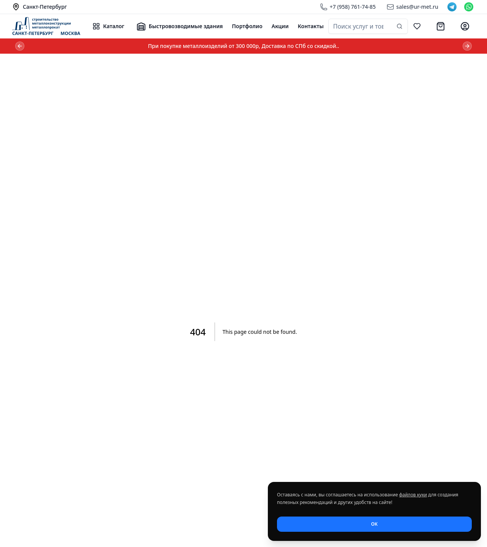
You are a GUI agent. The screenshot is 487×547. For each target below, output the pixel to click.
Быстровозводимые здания (180, 26)
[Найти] (399, 26)
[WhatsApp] (469, 7)
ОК (374, 524)
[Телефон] (348, 7)
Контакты (311, 26)
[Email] (412, 7)
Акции (280, 26)
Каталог (108, 26)
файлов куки (413, 494)
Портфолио (247, 26)
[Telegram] (452, 7)
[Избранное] (417, 26)
